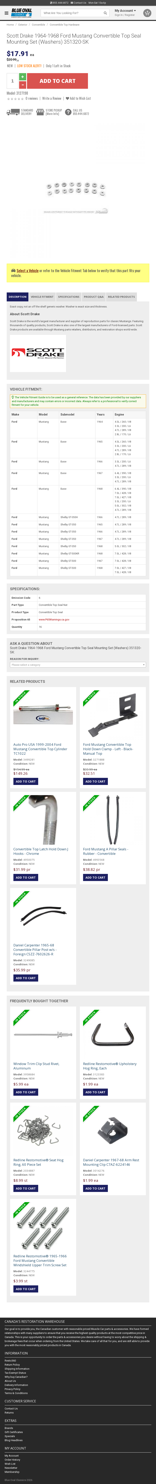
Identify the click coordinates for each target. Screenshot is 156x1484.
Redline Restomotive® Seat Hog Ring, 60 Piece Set (38, 1162)
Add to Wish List (78, 98)
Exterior (22, 24)
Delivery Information (16, 1385)
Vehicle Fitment (42, 297)
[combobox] (78, 665)
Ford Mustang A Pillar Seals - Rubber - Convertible (105, 851)
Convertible (38, 24)
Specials (10, 1436)
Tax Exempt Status (15, 1372)
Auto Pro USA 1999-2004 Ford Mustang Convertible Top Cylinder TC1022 (40, 749)
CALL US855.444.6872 (81, 112)
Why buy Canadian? (16, 1376)
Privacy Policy (12, 1389)
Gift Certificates (14, 1432)
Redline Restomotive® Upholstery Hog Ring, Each (109, 1066)
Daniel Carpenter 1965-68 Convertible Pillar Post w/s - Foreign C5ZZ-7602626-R (35, 949)
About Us (10, 1380)
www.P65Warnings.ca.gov (54, 619)
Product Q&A (94, 297)
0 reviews (32, 98)
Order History (12, 1459)
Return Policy (12, 1364)
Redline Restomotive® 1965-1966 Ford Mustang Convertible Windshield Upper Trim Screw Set (40, 1260)
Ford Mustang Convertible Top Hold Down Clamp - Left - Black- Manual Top (108, 749)
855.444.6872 (59, 2)
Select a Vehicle (28, 270)
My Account (12, 1455)
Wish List (10, 1463)
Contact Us (78, 2)
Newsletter (11, 1467)
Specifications (68, 297)
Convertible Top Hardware (64, 24)
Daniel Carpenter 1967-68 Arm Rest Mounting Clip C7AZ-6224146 (111, 1162)
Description (17, 297)
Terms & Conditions (16, 1393)
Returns (9, 1412)
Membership (12, 1471)
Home (10, 24)
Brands (9, 1428)
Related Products (121, 297)
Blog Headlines (14, 1440)
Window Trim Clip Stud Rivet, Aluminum (36, 1066)
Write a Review (51, 98)
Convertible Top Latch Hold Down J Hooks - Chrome (40, 851)
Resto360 (10, 1360)
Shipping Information (17, 1368)
